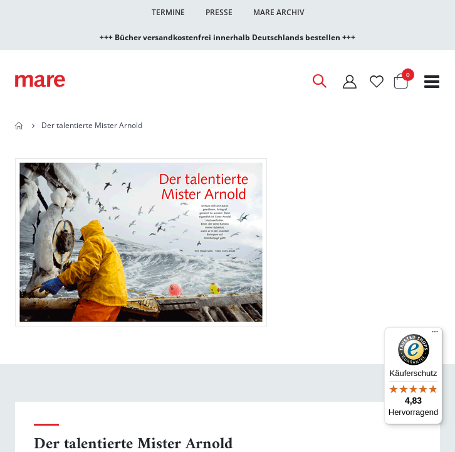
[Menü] (434, 330)
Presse (219, 12)
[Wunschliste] (377, 81)
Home (19, 125)
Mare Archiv (278, 12)
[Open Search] (319, 81)
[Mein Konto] (349, 81)
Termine (168, 12)
